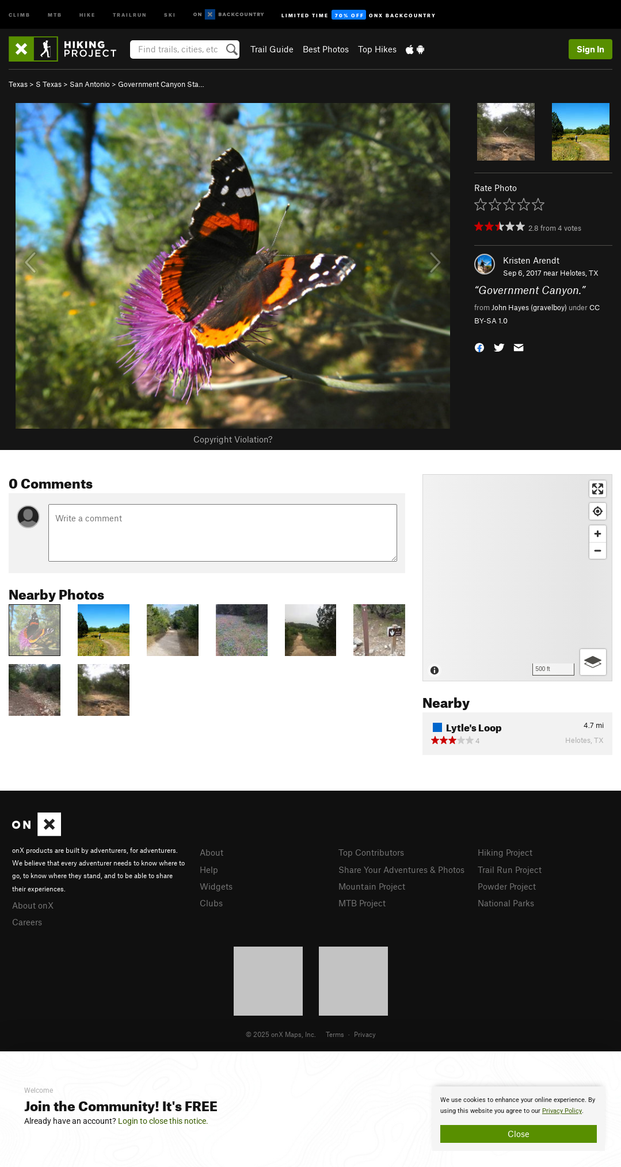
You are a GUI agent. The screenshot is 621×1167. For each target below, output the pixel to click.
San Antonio (90, 84)
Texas (18, 84)
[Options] (593, 662)
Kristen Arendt (531, 260)
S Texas (49, 84)
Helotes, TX (579, 272)
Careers (27, 922)
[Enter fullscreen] (597, 488)
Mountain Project (371, 886)
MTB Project (362, 903)
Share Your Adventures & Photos (401, 869)
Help (209, 869)
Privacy (365, 1034)
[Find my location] (597, 511)
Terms (335, 1034)
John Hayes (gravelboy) (529, 307)
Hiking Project (505, 852)
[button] (479, 346)
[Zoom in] (597, 533)
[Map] (517, 578)
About (211, 852)
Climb (20, 14)
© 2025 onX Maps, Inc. (281, 1034)
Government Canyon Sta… (161, 84)
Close (518, 1133)
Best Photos (326, 49)
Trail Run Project (510, 869)
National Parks (506, 903)
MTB (55, 14)
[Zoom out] (597, 550)
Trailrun (130, 14)
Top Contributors (371, 852)
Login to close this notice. (163, 1121)
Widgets (216, 886)
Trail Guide (272, 49)
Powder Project (507, 886)
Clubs (211, 903)
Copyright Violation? (232, 439)
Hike (87, 14)
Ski (170, 14)
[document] (518, 1118)
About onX (33, 905)
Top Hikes (377, 49)
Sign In (590, 49)
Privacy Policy (562, 1111)
